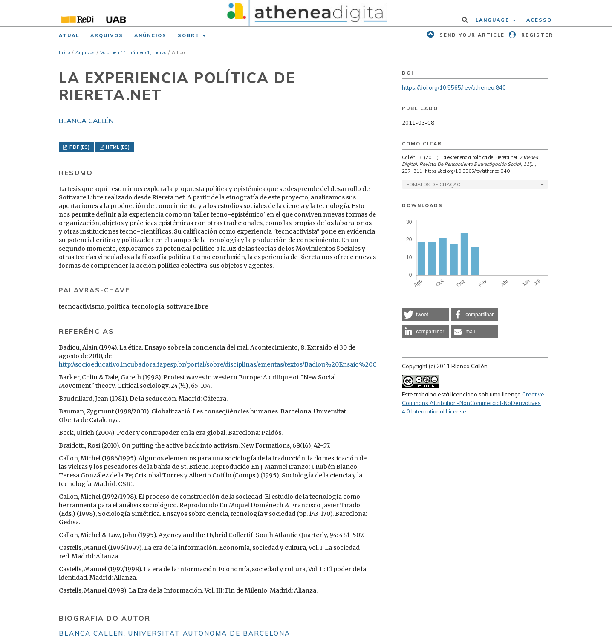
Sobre (189, 35)
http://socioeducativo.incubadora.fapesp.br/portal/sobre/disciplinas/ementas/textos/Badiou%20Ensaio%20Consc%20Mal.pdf (243, 364)
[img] (306, 13)
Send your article (471, 35)
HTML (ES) (117, 147)
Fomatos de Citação (434, 185)
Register (536, 35)
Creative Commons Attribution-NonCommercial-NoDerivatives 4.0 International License (473, 403)
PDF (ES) (78, 147)
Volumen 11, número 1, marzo (133, 52)
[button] (425, 314)
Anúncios (150, 35)
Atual (69, 35)
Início (64, 52)
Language (493, 20)
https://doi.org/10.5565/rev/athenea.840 (454, 87)
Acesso (539, 20)
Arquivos (106, 35)
